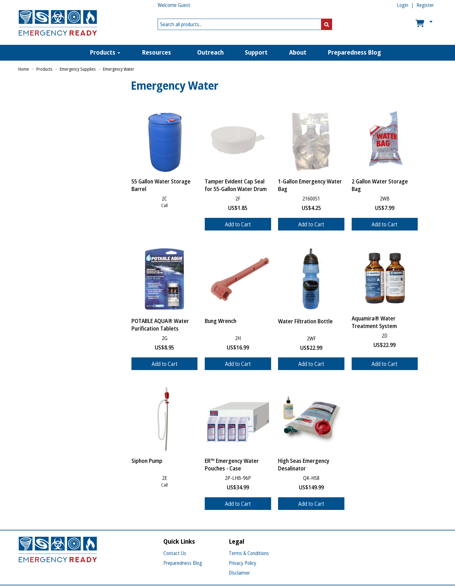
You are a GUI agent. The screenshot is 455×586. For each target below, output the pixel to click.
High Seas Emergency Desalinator (303, 464)
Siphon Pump (146, 460)
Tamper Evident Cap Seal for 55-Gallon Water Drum (236, 185)
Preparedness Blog (182, 562)
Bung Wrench (220, 321)
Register (425, 5)
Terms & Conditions (249, 553)
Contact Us (174, 553)
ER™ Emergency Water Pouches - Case (232, 464)
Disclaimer (239, 572)
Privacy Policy (242, 562)
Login (402, 5)
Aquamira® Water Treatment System (374, 322)
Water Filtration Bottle (305, 321)
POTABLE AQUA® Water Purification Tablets (160, 324)
